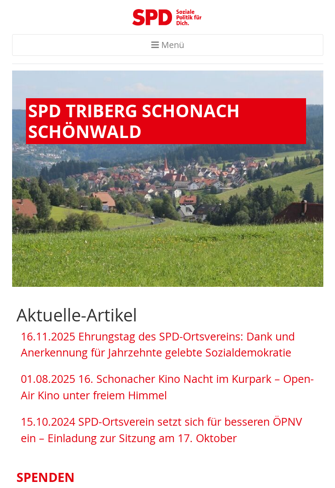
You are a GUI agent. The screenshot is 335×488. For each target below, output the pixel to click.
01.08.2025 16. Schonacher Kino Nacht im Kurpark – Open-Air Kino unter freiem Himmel (167, 387)
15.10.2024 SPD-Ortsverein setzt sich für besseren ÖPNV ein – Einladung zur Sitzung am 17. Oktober (161, 429)
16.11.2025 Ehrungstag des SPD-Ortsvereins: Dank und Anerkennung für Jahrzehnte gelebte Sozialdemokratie (158, 344)
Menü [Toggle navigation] (167, 45)
